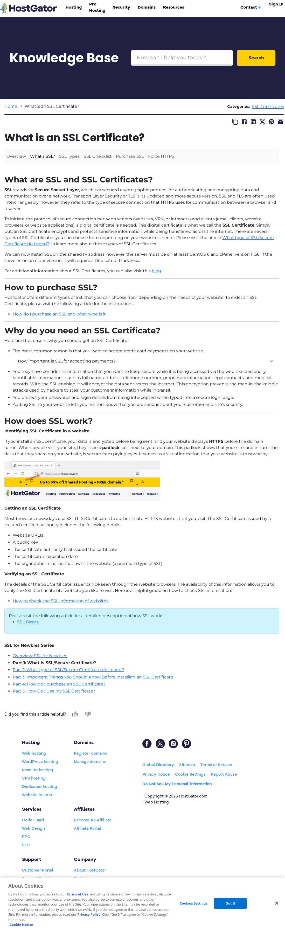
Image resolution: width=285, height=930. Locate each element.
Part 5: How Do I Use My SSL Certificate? (54, 691)
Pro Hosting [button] (97, 7)
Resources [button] (173, 7)
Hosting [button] (74, 7)
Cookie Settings (190, 774)
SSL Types (69, 156)
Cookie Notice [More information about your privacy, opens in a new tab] (21, 924)
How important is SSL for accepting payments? (67, 361)
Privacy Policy (89, 914)
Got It (230, 903)
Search (256, 57)
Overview (16, 156)
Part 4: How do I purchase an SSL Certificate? (59, 684)
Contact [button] (250, 7)
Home (10, 106)
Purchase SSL (130, 156)
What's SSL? (42, 156)
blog (156, 270)
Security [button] (121, 7)
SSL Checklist (98, 156)
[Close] (276, 903)
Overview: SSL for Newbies (40, 655)
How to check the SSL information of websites (60, 600)
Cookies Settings (193, 903)
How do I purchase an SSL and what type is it (59, 314)
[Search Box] (182, 58)
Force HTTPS (161, 156)
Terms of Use (77, 894)
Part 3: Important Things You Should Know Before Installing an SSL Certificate (93, 677)
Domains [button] (147, 7)
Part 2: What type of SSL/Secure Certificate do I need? (68, 669)
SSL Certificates (268, 106)
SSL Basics (28, 621)
